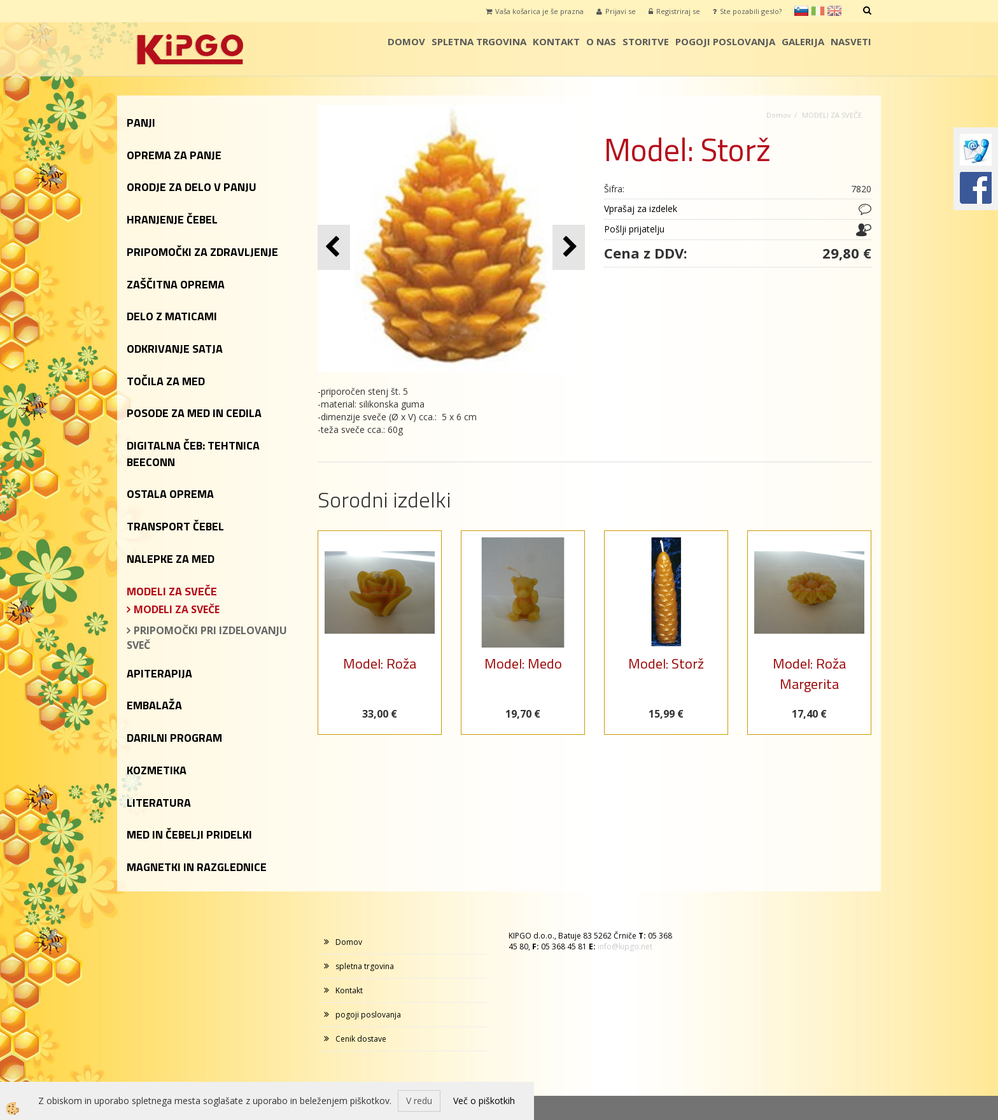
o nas (601, 41)
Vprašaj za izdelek (640, 208)
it (818, 11)
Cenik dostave (360, 1038)
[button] (568, 247)
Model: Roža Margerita (809, 673)
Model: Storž (666, 663)
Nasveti (851, 41)
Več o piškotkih (484, 1101)
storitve (645, 41)
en (834, 11)
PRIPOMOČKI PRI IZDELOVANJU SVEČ (207, 637)
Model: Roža (379, 663)
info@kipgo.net (625, 946)
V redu (419, 1101)
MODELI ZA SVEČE (177, 609)
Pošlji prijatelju (634, 229)
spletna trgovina (479, 41)
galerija (803, 41)
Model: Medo (523, 663)
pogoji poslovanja (725, 41)
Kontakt (556, 41)
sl (801, 11)
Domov (406, 41)
